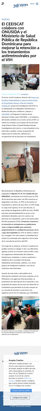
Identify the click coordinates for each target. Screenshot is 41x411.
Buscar (3, 3)
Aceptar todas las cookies (21, 390)
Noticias (6, 19)
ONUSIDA (6, 114)
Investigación (24, 94)
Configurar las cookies (20, 397)
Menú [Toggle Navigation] (34, 4)
